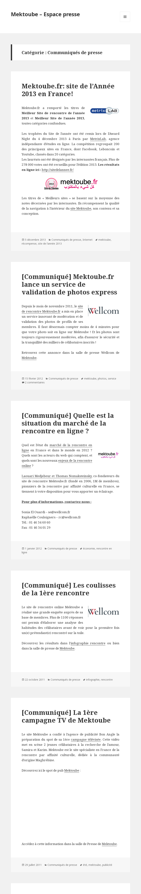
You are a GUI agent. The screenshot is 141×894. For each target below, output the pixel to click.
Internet (88, 239)
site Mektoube (80, 208)
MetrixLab (98, 139)
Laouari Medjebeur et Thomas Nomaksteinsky (56, 476)
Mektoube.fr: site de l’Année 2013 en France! (68, 90)
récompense (29, 243)
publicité (107, 865)
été (85, 865)
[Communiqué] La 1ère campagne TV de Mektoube (66, 716)
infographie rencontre (88, 643)
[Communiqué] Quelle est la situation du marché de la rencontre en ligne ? (68, 423)
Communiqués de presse (66, 239)
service (112, 378)
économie (89, 548)
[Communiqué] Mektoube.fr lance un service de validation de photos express (69, 284)
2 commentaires (35, 382)
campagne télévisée (86, 739)
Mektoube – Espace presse (45, 14)
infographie (93, 679)
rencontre (107, 679)
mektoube (104, 239)
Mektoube (29, 358)
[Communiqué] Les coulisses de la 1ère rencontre (69, 589)
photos (102, 378)
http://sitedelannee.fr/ (58, 170)
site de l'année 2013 (50, 243)
